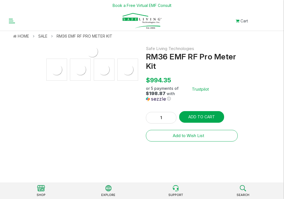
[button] (169, 93)
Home (23, 36)
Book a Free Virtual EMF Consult (142, 5)
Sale (42, 36)
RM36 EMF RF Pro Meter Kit (84, 36)
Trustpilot (200, 89)
